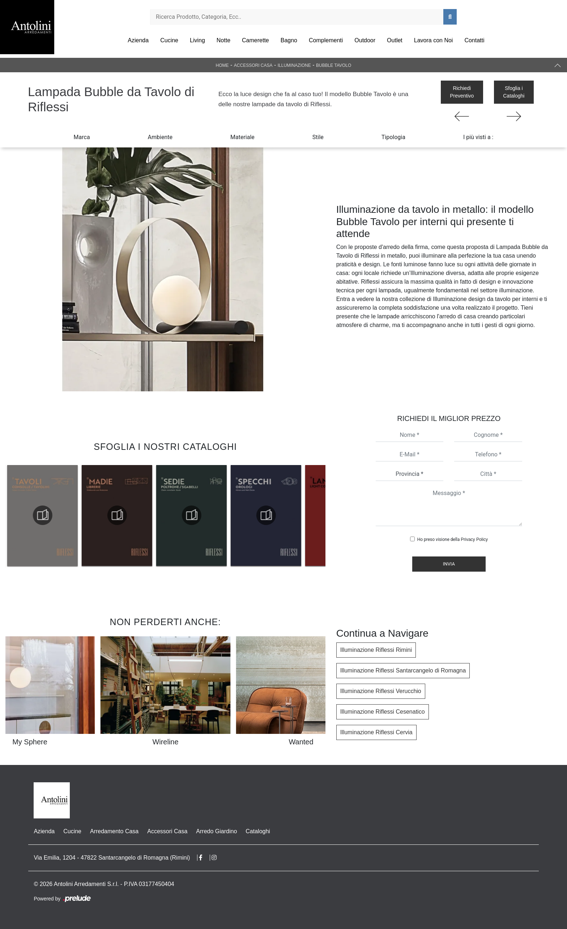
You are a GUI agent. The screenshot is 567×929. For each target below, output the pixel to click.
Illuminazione (294, 65)
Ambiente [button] (160, 137)
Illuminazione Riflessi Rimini (376, 650)
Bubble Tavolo (333, 65)
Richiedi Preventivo (462, 92)
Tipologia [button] (393, 137)
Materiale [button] (242, 137)
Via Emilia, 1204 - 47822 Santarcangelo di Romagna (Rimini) (112, 858)
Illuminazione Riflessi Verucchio (380, 691)
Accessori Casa (253, 65)
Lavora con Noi (433, 40)
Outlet (394, 40)
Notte (223, 40)
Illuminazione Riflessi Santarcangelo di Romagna (403, 670)
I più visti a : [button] (478, 137)
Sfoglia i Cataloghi (513, 92)
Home (222, 65)
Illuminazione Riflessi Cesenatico (382, 712)
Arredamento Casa (114, 831)
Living (197, 40)
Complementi (326, 40)
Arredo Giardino (216, 831)
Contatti (474, 40)
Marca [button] (82, 137)
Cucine (169, 40)
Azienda (138, 40)
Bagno (289, 40)
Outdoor (364, 40)
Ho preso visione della (452, 539)
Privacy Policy (474, 539)
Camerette (255, 40)
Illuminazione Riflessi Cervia (376, 732)
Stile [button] (318, 137)
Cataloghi (258, 831)
